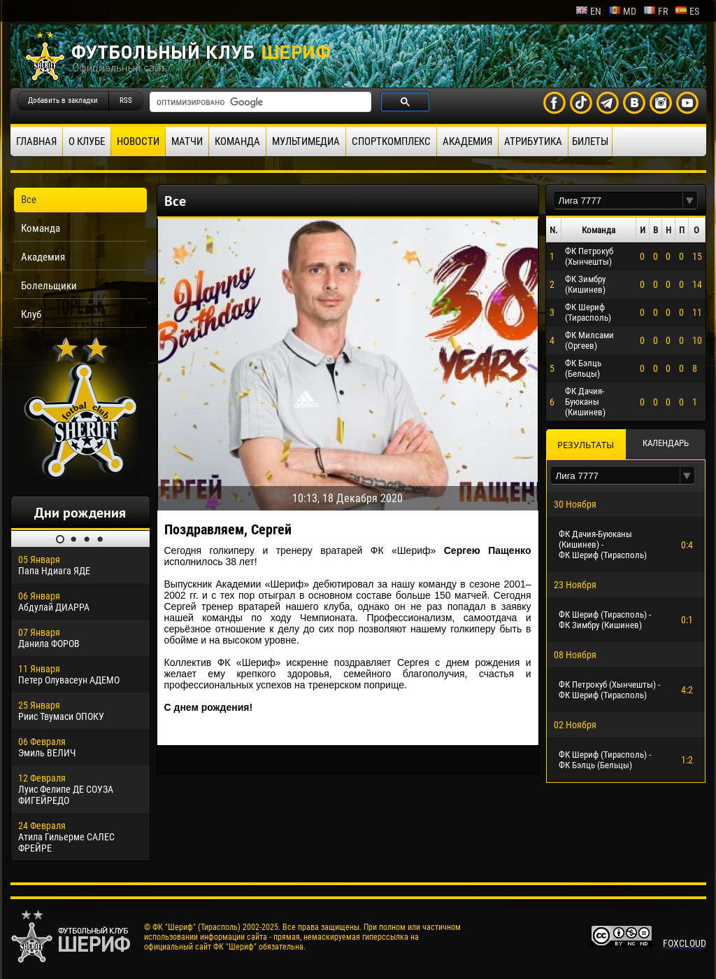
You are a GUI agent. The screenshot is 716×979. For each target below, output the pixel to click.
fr (655, 11)
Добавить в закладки (63, 100)
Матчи (187, 141)
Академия (467, 141)
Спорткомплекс (391, 141)
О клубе (87, 141)
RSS (126, 100)
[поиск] (259, 102)
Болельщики (49, 285)
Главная (36, 141)
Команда (237, 141)
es (687, 11)
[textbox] (618, 200)
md (622, 11)
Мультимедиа (306, 141)
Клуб (31, 314)
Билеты (590, 141)
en (588, 11)
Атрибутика (533, 141)
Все (28, 199)
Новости (138, 141)
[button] (690, 200)
